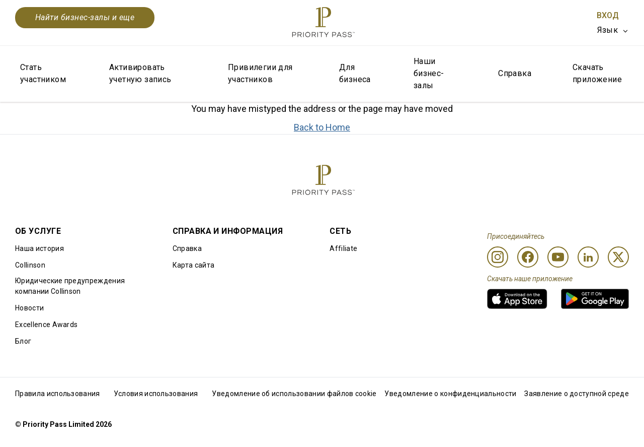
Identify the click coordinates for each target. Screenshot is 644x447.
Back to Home (322, 127)
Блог (23, 341)
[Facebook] (527, 257)
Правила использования (57, 394)
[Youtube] (558, 257)
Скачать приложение (597, 73)
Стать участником (43, 73)
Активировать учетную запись (140, 73)
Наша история (39, 248)
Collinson (30, 265)
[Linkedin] (588, 257)
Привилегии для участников (260, 73)
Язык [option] (607, 30)
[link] (517, 299)
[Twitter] (618, 257)
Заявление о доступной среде (576, 394)
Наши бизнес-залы (429, 73)
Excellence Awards (46, 325)
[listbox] (613, 30)
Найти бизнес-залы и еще (84, 17)
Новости (29, 308)
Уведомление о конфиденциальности (450, 394)
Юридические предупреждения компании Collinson (70, 286)
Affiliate (343, 248)
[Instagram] (497, 257)
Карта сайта (194, 265)
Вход (608, 15)
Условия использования (156, 394)
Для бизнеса (355, 73)
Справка (514, 73)
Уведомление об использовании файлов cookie (294, 394)
